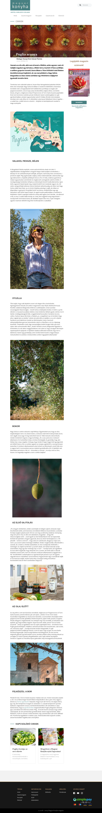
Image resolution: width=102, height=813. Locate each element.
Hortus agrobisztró (23, 702)
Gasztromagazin (26, 16)
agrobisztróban (29, 708)
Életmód (61, 16)
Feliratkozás (62, 792)
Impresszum (34, 792)
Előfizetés (48, 792)
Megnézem (79, 102)
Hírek (15, 16)
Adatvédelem (35, 800)
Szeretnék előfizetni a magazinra (79, 107)
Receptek (39, 16)
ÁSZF (32, 797)
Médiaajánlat (34, 795)
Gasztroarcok (50, 16)
